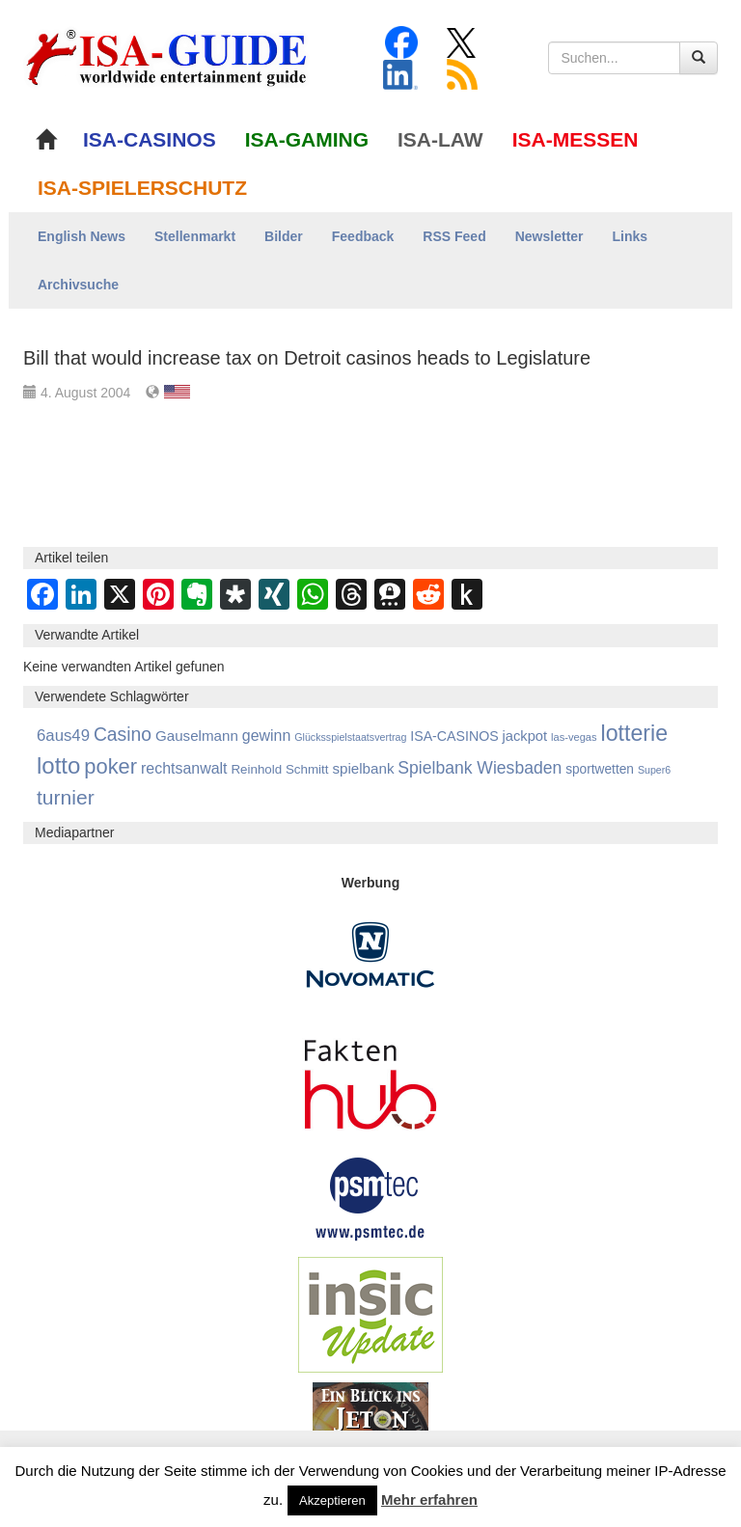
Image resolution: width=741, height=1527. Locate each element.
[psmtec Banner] (370, 1196)
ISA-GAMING (307, 139)
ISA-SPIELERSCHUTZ (142, 188)
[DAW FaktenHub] (370, 1079)
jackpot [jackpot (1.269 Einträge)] (525, 736)
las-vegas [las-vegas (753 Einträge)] (574, 737)
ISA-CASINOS (149, 139)
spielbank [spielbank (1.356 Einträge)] (363, 768)
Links (630, 236)
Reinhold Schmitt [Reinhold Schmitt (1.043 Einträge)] (279, 769)
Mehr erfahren (429, 1499)
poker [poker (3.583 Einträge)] (110, 766)
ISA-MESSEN (575, 139)
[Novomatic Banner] (370, 954)
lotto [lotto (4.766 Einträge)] (58, 765)
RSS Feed (454, 236)
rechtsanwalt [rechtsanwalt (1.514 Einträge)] (184, 768)
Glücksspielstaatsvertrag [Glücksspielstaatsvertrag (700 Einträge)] (350, 737)
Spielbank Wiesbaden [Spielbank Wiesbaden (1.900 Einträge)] (480, 767)
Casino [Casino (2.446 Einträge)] (122, 734)
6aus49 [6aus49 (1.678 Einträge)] (63, 735)
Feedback (363, 236)
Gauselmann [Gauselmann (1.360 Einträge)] (196, 735)
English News (81, 236)
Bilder (283, 236)
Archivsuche (78, 284)
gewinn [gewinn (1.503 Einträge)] (266, 735)
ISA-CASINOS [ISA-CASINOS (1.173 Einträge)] (454, 736)
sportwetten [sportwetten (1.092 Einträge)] (599, 769)
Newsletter (549, 236)
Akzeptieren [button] (332, 1500)
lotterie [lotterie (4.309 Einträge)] (634, 733)
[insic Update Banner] (370, 1314)
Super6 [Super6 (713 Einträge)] (654, 770)
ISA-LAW (440, 139)
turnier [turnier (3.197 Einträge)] (66, 797)
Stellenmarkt (194, 236)
